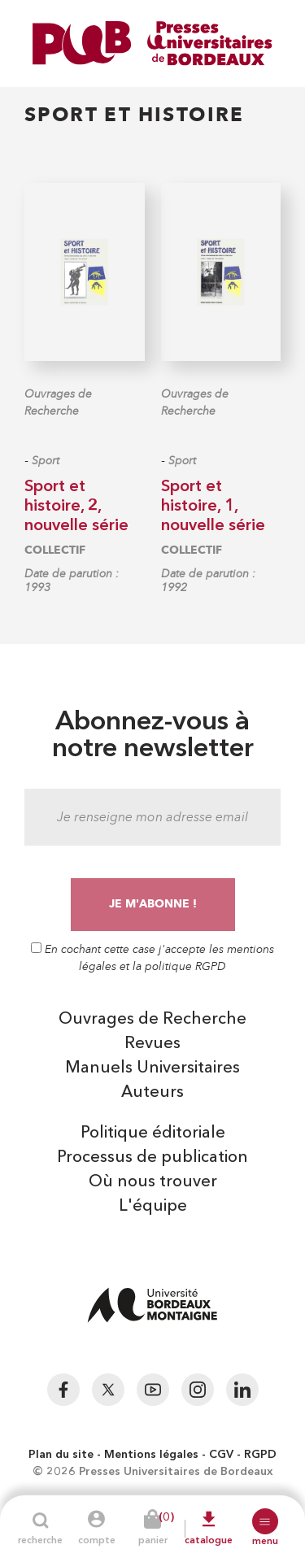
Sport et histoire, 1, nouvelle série (213, 506)
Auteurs (152, 1093)
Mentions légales (151, 1454)
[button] (265, 1521)
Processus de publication (152, 1158)
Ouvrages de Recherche (58, 402)
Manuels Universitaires (152, 1068)
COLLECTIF (54, 550)
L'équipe (153, 1207)
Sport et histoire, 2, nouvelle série (76, 506)
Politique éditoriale (153, 1133)
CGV (221, 1454)
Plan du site (61, 1454)
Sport (45, 461)
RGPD (260, 1454)
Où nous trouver (153, 1182)
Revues (152, 1044)
